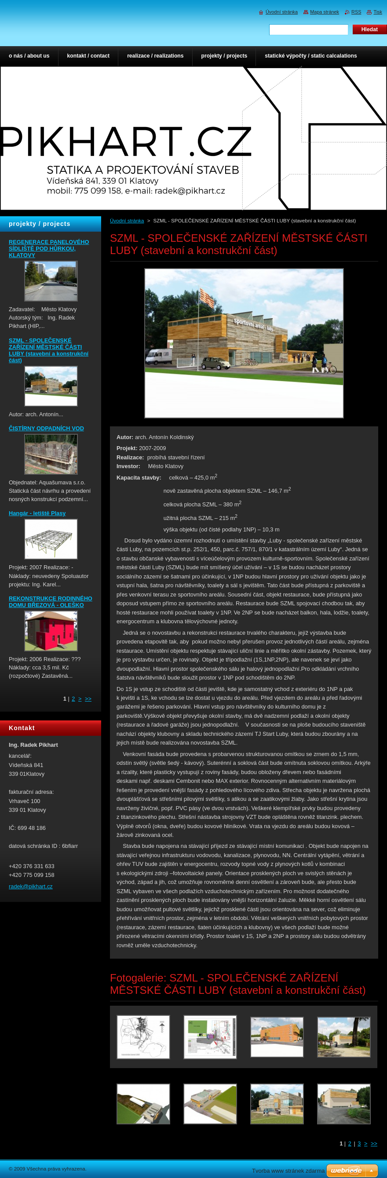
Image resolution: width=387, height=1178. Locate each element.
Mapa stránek (324, 12)
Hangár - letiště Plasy (37, 513)
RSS (356, 12)
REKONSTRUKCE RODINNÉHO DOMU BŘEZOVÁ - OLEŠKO (50, 601)
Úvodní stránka (127, 220)
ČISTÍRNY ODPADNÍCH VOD (46, 428)
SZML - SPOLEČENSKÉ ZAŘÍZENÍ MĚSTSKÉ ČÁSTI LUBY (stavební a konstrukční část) (48, 350)
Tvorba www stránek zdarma (288, 1170)
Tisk (377, 12)
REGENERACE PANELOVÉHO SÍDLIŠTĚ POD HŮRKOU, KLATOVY (49, 248)
